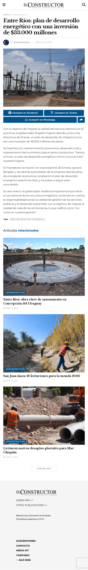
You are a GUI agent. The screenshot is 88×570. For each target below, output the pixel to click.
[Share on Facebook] (23, 113)
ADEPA (41, 519)
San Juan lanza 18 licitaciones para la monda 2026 (41, 376)
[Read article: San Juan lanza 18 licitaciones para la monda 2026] (44, 343)
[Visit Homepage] (44, 5)
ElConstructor (22, 42)
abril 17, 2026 (10, 308)
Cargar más (44, 469)
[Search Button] (84, 5)
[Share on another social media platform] (81, 120)
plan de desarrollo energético (27, 219)
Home (6, 14)
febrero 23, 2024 (44, 42)
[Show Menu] (4, 5)
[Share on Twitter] (64, 113)
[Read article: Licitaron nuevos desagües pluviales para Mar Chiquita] (44, 416)
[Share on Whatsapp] (40, 120)
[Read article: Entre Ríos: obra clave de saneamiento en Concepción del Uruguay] (44, 267)
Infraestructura (20, 14)
